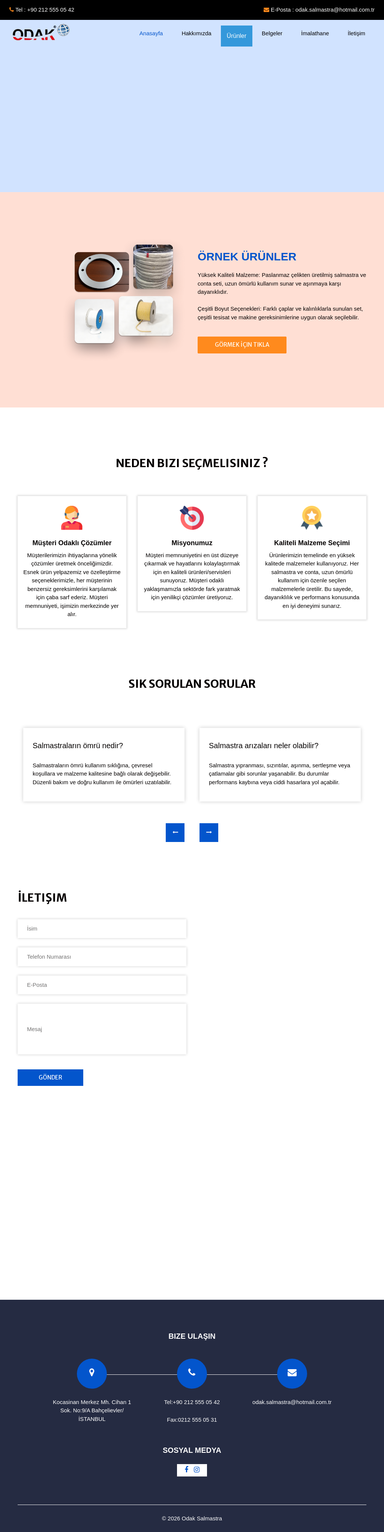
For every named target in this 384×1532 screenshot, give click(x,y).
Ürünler (236, 36)
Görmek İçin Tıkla (242, 344)
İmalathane (315, 33)
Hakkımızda (196, 33)
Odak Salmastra (202, 1518)
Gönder (50, 1077)
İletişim (356, 33)
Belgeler (272, 33)
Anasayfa (156, 32)
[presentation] (175, 832)
